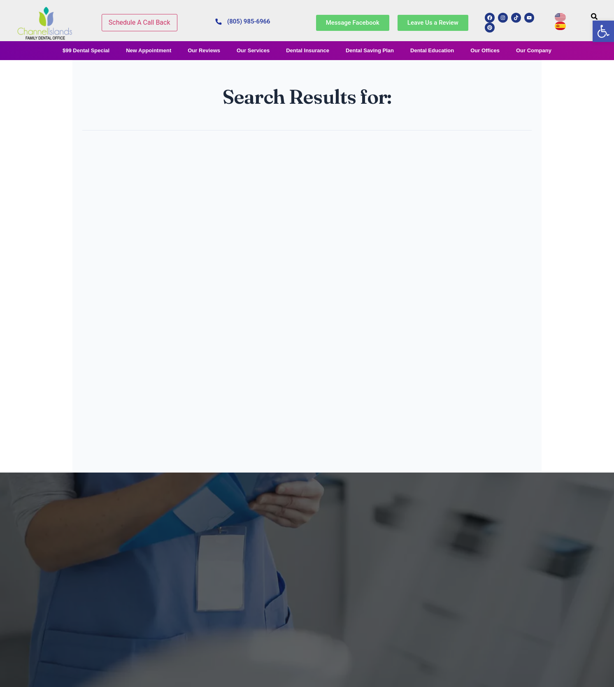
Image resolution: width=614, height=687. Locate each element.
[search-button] (594, 16)
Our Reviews (204, 50)
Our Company (533, 50)
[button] (603, 31)
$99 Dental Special (86, 50)
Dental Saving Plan (370, 50)
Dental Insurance (307, 50)
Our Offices (485, 50)
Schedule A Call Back (139, 22)
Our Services (253, 50)
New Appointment (148, 50)
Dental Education (432, 50)
